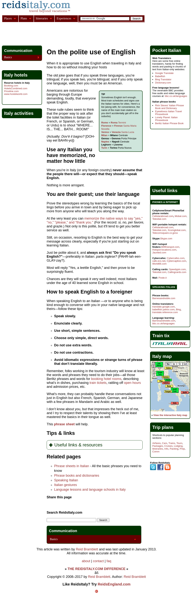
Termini (118, 122)
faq (109, 561)
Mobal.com (181, 216)
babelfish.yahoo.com (163, 309)
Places (8, 18)
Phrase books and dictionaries (76, 475)
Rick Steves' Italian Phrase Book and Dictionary (169, 107)
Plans (24, 18)
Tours (179, 443)
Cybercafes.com (175, 258)
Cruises (168, 446)
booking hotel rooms (106, 379)
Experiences (64, 18)
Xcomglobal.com (177, 230)
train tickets (98, 383)
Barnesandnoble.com (163, 298)
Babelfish (160, 76)
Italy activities (18, 113)
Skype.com (166, 238)
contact (98, 561)
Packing (174, 448)
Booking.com (11, 85)
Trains (171, 443)
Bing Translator (163, 79)
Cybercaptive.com (176, 261)
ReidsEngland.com (114, 584)
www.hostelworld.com (15, 94)
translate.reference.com (165, 312)
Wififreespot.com (170, 247)
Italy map (162, 356)
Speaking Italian (66, 480)
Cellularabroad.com (162, 216)
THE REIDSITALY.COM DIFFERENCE (96, 569)
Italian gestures (65, 485)
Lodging (178, 446)
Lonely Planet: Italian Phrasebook (166, 119)
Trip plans (162, 427)
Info (166, 448)
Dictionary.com (163, 82)
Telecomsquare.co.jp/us (165, 233)
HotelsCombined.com (15, 88)
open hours (132, 383)
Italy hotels (15, 74)
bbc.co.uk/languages (176, 96)
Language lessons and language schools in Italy (90, 489)
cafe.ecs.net (158, 261)
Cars (164, 443)
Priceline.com (11, 91)
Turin (104, 147)
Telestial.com (159, 219)
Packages (157, 446)
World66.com (159, 263)
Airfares (156, 443)
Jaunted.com (159, 252)
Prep (182, 448)
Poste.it (162, 277)
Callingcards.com (177, 272)
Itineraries (157, 448)
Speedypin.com (177, 269)
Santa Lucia (123, 132)
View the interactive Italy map (170, 415)
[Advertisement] (70, 34)
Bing (178, 309)
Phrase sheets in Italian (71, 466)
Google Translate (164, 73)
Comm (155, 451)
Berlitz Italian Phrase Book (169, 123)
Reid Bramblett (87, 549)
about (86, 561)
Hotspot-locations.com (164, 249)
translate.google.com (163, 306)
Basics (54, 539)
